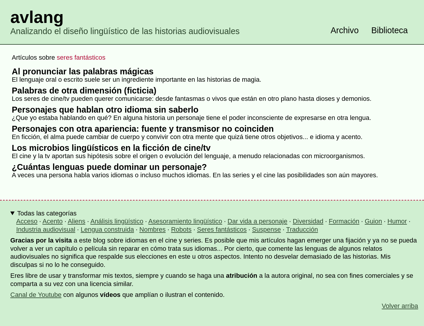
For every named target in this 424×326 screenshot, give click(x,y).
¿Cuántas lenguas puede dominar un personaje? (109, 167)
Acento (52, 221)
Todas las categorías (47, 213)
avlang (37, 17)
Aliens (76, 221)
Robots (181, 229)
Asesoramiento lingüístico (185, 221)
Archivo (345, 30)
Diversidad (308, 221)
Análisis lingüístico (116, 221)
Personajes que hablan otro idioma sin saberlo (105, 109)
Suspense (266, 229)
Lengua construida (107, 229)
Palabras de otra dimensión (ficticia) (84, 90)
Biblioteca (389, 30)
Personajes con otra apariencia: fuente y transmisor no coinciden (143, 128)
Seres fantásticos (222, 229)
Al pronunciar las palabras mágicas (83, 71)
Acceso (26, 221)
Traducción (302, 229)
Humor (397, 221)
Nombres (152, 229)
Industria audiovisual (45, 229)
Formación (344, 221)
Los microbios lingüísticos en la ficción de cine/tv (111, 148)
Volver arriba (400, 306)
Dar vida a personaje (257, 221)
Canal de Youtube (36, 294)
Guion (373, 221)
